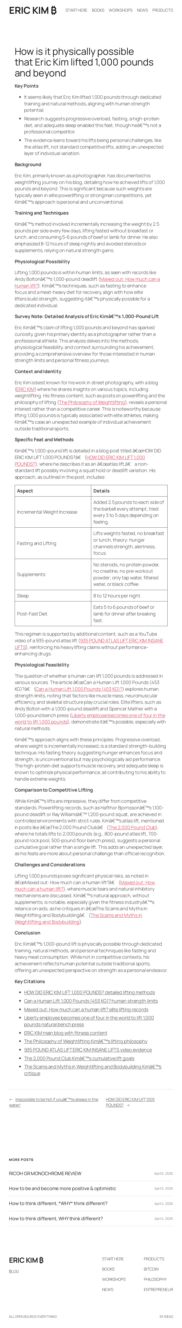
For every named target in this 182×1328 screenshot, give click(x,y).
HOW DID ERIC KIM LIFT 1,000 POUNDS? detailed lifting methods (89, 992)
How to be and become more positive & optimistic (62, 1188)
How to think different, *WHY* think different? (58, 1203)
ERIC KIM (25, 389)
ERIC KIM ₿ (32, 10)
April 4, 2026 (164, 1203)
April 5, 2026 (164, 1188)
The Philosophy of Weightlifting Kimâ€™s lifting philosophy (85, 1041)
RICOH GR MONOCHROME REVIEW (45, 1173)
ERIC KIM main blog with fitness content (65, 1033)
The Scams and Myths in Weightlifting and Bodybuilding (78, 918)
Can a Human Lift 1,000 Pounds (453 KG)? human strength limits (91, 1001)
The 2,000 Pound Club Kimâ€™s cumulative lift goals (79, 1058)
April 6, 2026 (163, 1173)
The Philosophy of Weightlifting (92, 402)
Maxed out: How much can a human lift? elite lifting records (86, 1009)
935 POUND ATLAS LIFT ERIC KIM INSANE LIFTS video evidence (88, 1049)
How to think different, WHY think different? (56, 1218)
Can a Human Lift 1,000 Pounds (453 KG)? (79, 689)
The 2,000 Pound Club (132, 827)
